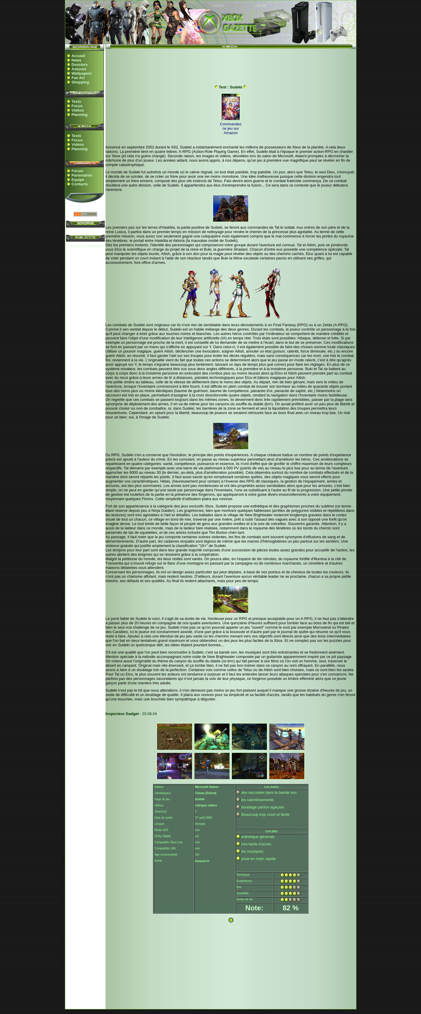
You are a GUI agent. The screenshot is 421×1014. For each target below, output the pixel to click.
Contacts (80, 184)
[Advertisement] (230, 65)
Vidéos (78, 110)
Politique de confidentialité (85, 246)
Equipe (78, 179)
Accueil (78, 56)
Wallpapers (82, 73)
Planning (80, 114)
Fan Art (78, 78)
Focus (77, 106)
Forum (77, 171)
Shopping (80, 82)
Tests (76, 101)
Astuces (79, 69)
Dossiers (80, 64)
